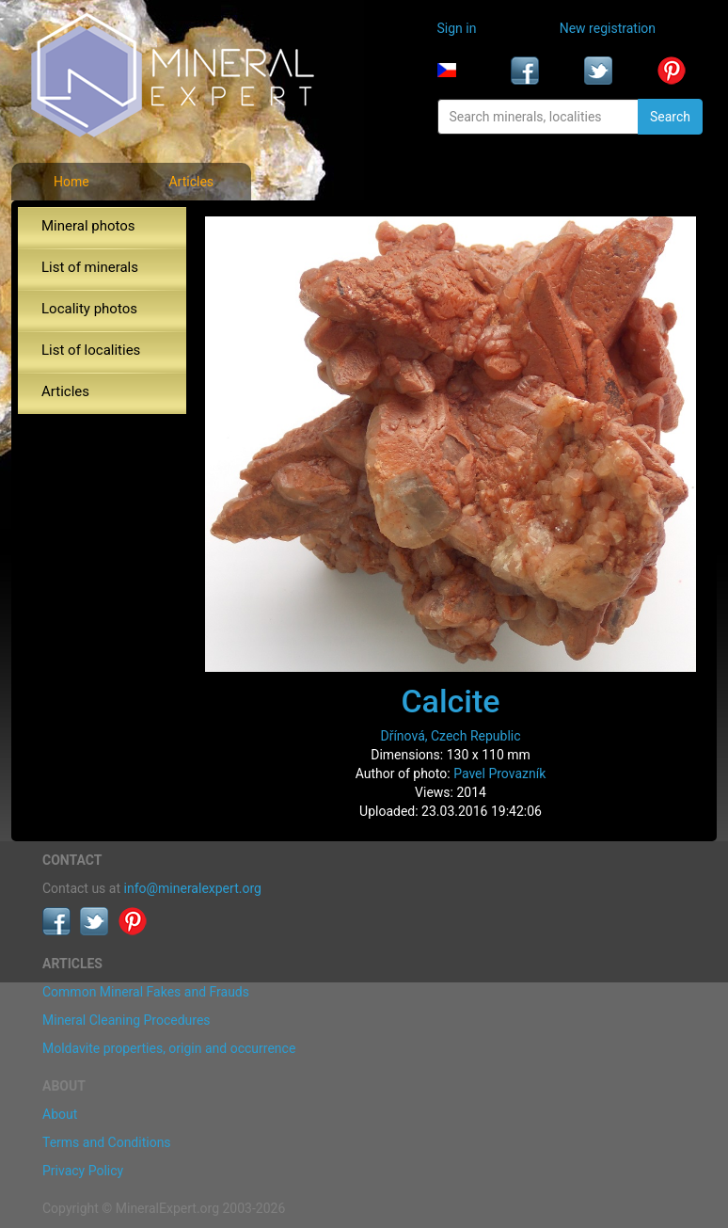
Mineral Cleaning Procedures (126, 1020)
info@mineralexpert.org (192, 888)
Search (670, 116)
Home (71, 181)
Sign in (457, 28)
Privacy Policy (82, 1170)
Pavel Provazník (499, 773)
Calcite (450, 701)
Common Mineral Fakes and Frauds (145, 991)
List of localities (90, 350)
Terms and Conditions (106, 1142)
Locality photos (89, 308)
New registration (608, 28)
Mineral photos (88, 225)
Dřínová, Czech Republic (450, 735)
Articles (191, 181)
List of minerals (89, 267)
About (59, 1114)
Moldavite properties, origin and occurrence (168, 1048)
